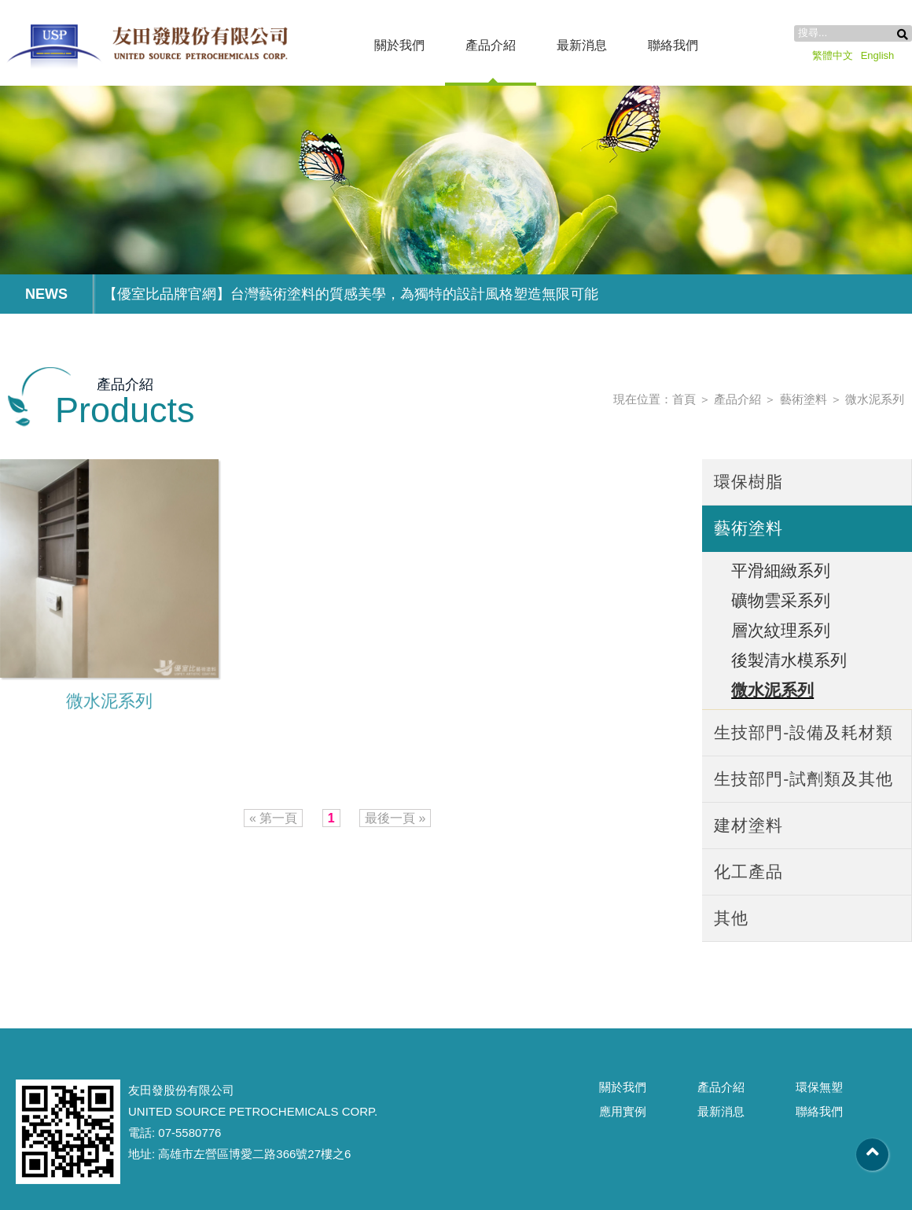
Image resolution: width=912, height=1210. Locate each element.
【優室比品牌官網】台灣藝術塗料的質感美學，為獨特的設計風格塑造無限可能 (350, 294)
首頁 (684, 399)
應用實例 (622, 1111)
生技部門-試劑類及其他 (803, 779)
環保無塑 (819, 1087)
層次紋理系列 (780, 630)
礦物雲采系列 (780, 600)
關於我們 (399, 45)
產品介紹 (490, 45)
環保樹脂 (748, 482)
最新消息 (582, 45)
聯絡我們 (673, 45)
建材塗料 (748, 825)
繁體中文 (832, 55)
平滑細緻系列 (780, 570)
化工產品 (748, 871)
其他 (731, 918)
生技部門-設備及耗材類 (803, 732)
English (878, 55)
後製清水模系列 (789, 660)
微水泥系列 (874, 399)
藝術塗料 (803, 399)
